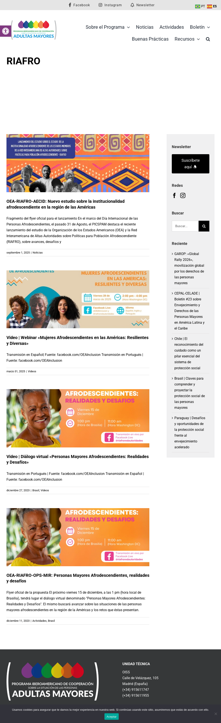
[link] (5, 31)
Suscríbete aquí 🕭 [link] (191, 163)
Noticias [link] (38, 252)
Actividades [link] (39, 620)
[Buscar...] (185, 226)
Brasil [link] (35, 490)
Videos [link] (32, 371)
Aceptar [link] (112, 716)
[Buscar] (204, 226)
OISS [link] (126, 672)
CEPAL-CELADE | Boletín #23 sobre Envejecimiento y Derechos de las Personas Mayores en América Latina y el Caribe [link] (189, 310)
